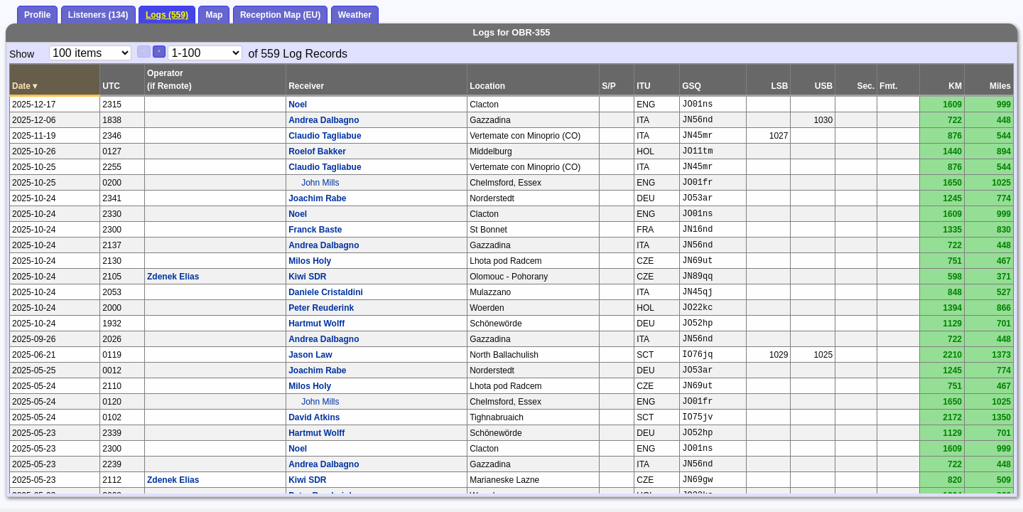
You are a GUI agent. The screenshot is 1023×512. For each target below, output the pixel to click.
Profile (37, 15)
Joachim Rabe (317, 198)
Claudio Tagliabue (324, 136)
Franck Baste (315, 230)
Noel (297, 105)
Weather (355, 15)
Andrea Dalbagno (323, 120)
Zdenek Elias (173, 277)
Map (213, 15)
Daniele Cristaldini (325, 292)
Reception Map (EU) (280, 15)
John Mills (320, 183)
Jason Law (310, 355)
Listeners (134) (98, 15)
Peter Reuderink (321, 308)
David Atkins (314, 417)
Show (21, 54)
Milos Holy (309, 261)
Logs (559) (167, 15)
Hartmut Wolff (316, 324)
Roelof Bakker (317, 151)
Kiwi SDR (307, 277)
